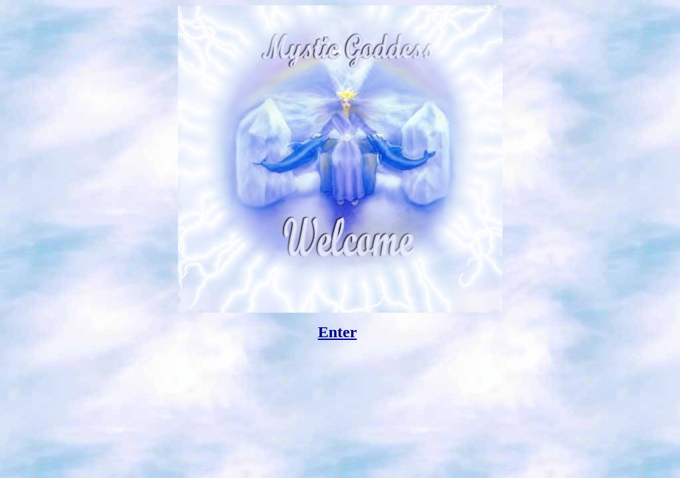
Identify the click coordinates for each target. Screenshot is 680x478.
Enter (337, 332)
